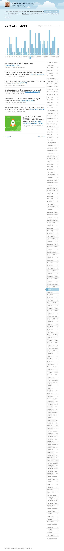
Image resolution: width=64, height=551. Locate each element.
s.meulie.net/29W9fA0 (19, 83)
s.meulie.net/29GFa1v (27, 100)
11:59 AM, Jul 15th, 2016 (12, 102)
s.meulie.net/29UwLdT (37, 109)
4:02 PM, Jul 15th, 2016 (12, 94)
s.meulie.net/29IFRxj (37, 74)
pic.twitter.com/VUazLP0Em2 (33, 123)
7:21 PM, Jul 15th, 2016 (12, 76)
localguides (37, 121)
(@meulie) (22, 3)
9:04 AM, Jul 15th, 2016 (30, 125)
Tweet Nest (28, 548)
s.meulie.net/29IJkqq (32, 92)
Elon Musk (25, 14)
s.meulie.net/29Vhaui (12, 65)
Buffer (23, 67)
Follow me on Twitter (51, 11)
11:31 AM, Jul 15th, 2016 (12, 111)
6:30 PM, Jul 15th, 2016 (12, 85)
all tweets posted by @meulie (34, 11)
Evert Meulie (13, 548)
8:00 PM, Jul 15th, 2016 (12, 67)
